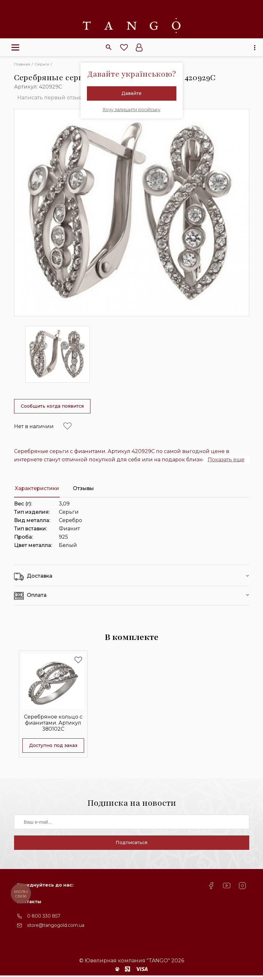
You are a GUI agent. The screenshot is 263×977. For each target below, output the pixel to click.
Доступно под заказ (53, 745)
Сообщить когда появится (52, 406)
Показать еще (226, 460)
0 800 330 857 (43, 918)
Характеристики (37, 488)
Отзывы (83, 488)
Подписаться (131, 844)
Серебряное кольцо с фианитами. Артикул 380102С (53, 722)
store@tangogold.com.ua (55, 927)
